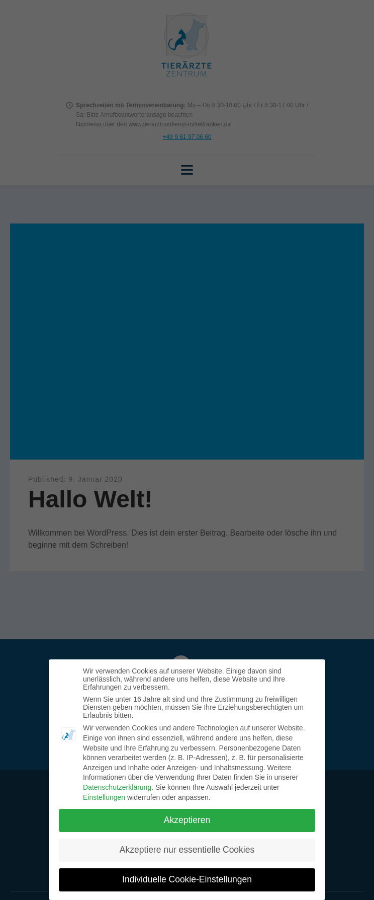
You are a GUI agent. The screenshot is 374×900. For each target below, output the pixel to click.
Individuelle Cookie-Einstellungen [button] (187, 879)
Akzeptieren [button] (187, 820)
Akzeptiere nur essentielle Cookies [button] (187, 850)
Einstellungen (104, 797)
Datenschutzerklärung (117, 787)
